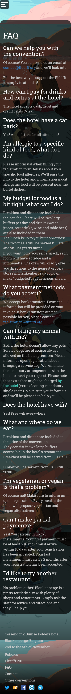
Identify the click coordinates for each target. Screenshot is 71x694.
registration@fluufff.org (22, 322)
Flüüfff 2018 (14, 661)
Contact (11, 673)
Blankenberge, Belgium (24, 640)
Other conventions (20, 680)
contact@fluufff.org (19, 67)
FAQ (8, 667)
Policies (11, 654)
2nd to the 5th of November (27, 647)
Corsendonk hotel (32, 634)
